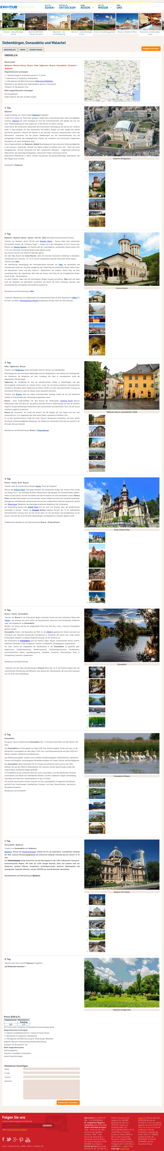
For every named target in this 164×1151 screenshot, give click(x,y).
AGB (23, 1146)
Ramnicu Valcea (46, 241)
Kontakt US (38, 1146)
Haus (4, 1146)
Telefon (8, 1077)
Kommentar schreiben (67, 1102)
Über (118, 5)
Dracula (36, 510)
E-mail (7, 1073)
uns (119, 7)
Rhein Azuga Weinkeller (44, 81)
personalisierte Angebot (17, 1129)
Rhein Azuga (12, 504)
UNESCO (49, 632)
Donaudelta (25, 641)
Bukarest (15, 121)
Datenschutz (14, 1146)
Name (7, 1069)
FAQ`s (29, 1146)
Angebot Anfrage (150, 48)
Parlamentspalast (29, 852)
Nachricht (8, 1081)
